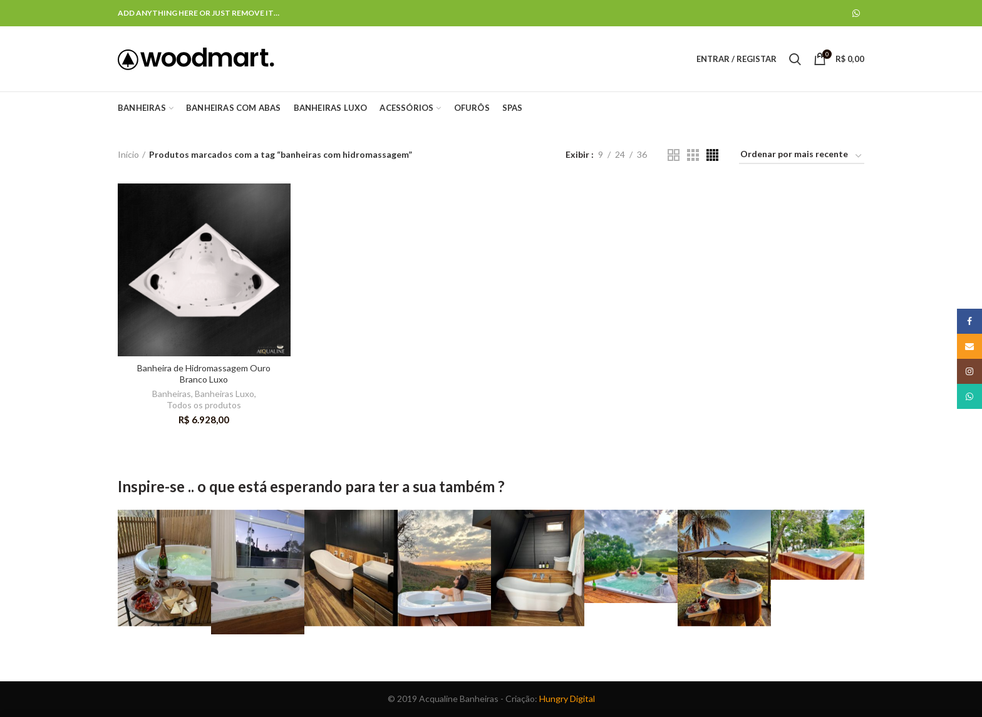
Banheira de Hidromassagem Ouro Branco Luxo (204, 373)
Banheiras (171, 393)
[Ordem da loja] (801, 156)
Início (128, 154)
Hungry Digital (567, 698)
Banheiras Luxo (224, 393)
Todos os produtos (204, 405)
